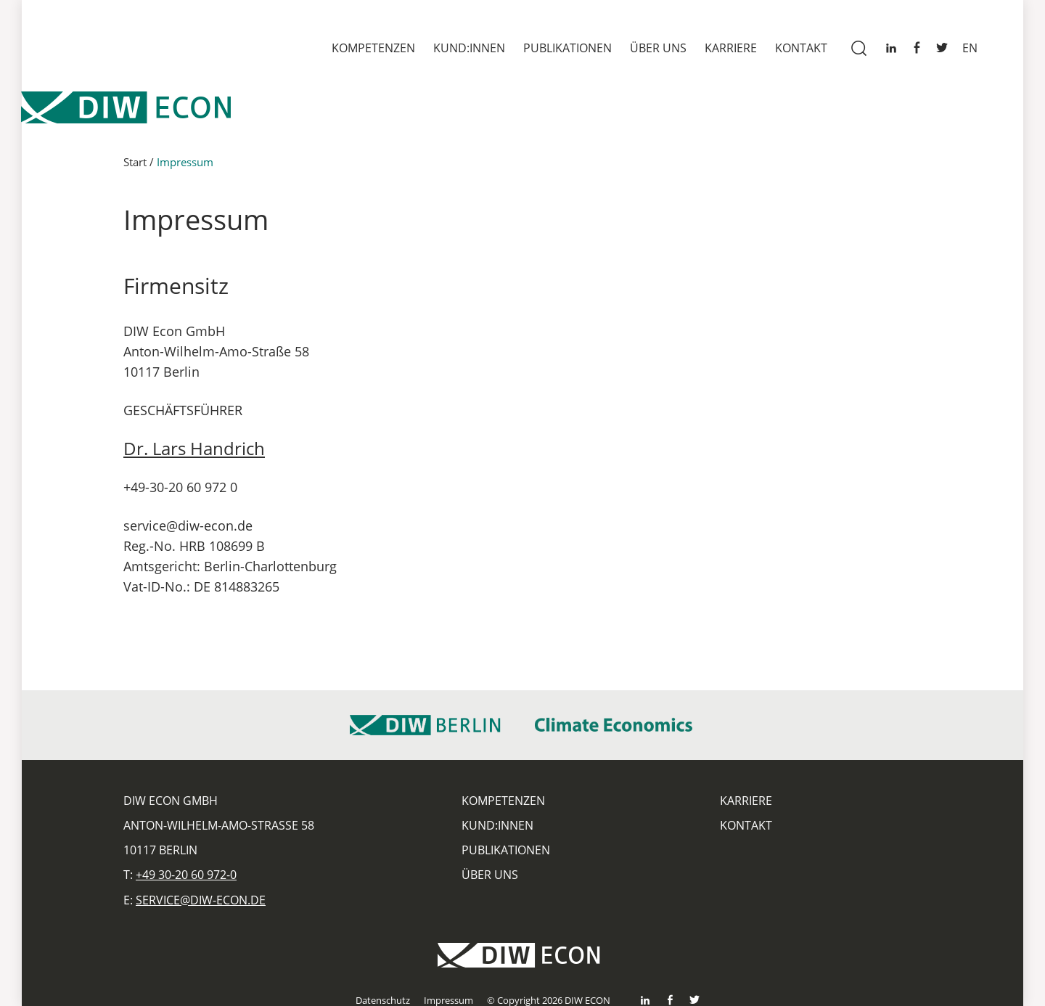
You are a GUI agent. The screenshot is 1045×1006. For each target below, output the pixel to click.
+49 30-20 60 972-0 (186, 875)
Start (135, 162)
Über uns (658, 48)
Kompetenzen (373, 48)
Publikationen (567, 48)
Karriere (731, 48)
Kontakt (801, 48)
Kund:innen (469, 48)
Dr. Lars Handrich (194, 448)
